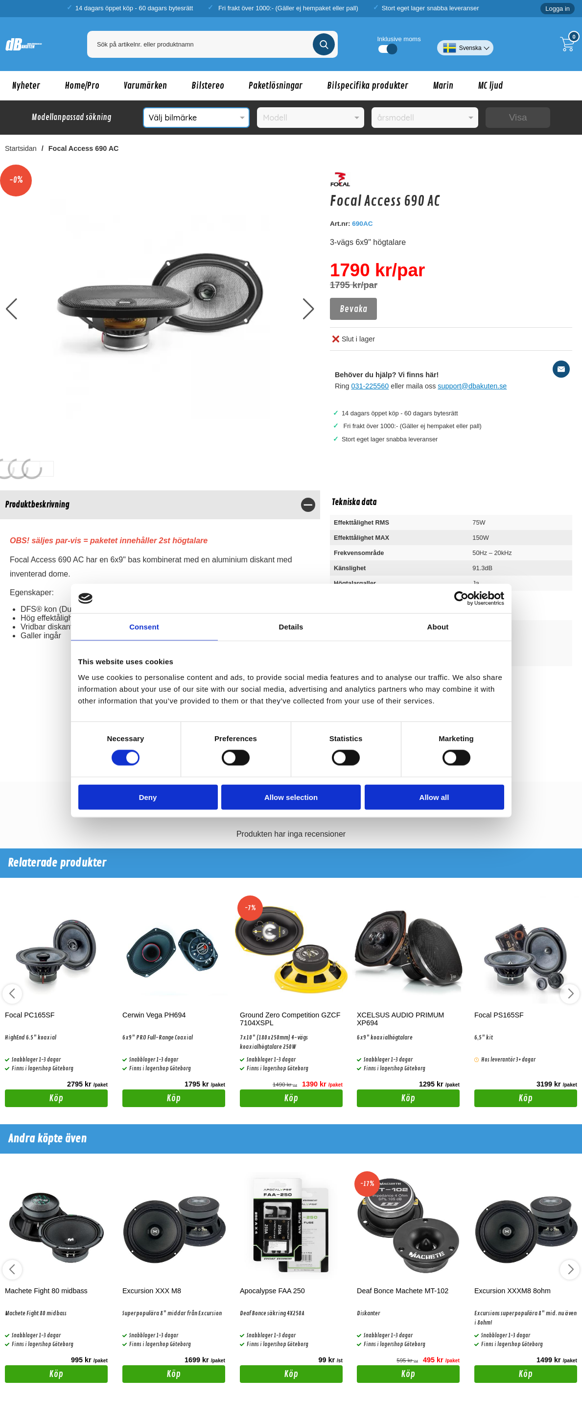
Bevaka (353, 309)
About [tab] (438, 627)
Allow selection (291, 797)
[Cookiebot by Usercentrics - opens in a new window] (461, 598)
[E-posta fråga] (561, 369)
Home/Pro (82, 85)
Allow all (434, 797)
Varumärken (145, 85)
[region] (160, 504)
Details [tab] (291, 627)
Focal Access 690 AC (83, 148)
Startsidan (21, 148)
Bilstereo (207, 85)
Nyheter (26, 85)
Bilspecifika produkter (367, 85)
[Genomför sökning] (324, 44)
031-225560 (370, 386)
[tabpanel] (160, 581)
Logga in (557, 8)
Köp (34, 1099)
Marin (443, 85)
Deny (148, 797)
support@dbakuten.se (472, 386)
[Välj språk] (465, 44)
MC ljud (490, 85)
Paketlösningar (276, 85)
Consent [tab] (144, 627)
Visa (518, 117)
